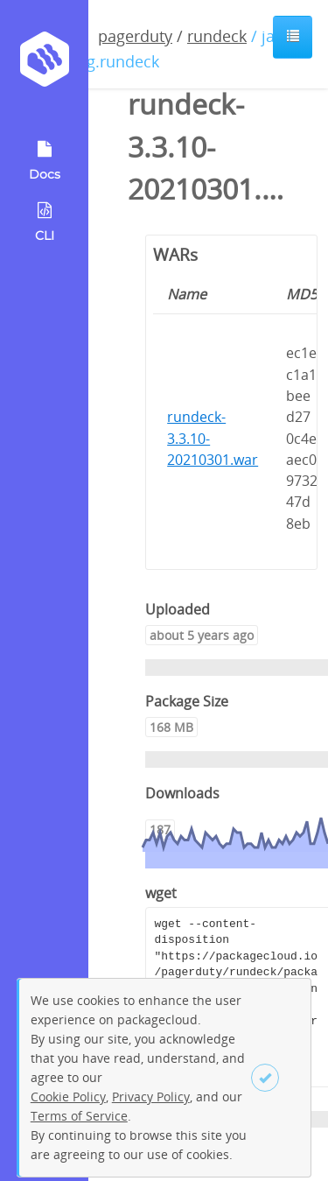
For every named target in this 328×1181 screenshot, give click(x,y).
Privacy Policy (151, 1096)
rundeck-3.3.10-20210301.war (212, 438)
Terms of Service (79, 1115)
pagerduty (135, 35)
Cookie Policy (68, 1096)
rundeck (217, 35)
